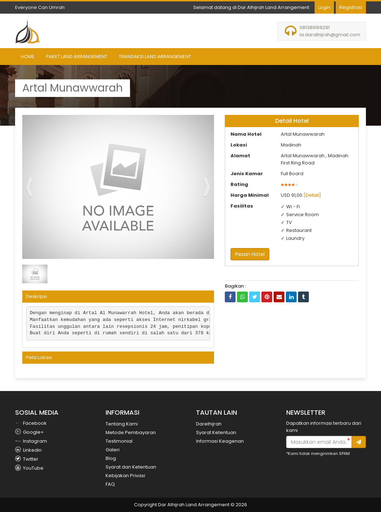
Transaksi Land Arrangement (155, 56)
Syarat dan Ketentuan (131, 467)
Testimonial (119, 441)
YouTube (29, 468)
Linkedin (28, 450)
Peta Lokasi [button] (39, 357)
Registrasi (350, 7)
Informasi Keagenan (220, 441)
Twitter (26, 459)
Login (324, 7)
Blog (111, 458)
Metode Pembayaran (131, 432)
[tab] (118, 296)
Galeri (113, 449)
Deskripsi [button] (36, 296)
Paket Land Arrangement (76, 56)
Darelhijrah (209, 423)
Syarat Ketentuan (216, 432)
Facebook (31, 423)
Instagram (31, 441)
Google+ (29, 432)
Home (27, 56)
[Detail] (312, 195)
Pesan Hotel (250, 254)
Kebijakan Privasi (125, 475)
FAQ (110, 484)
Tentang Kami (122, 423)
